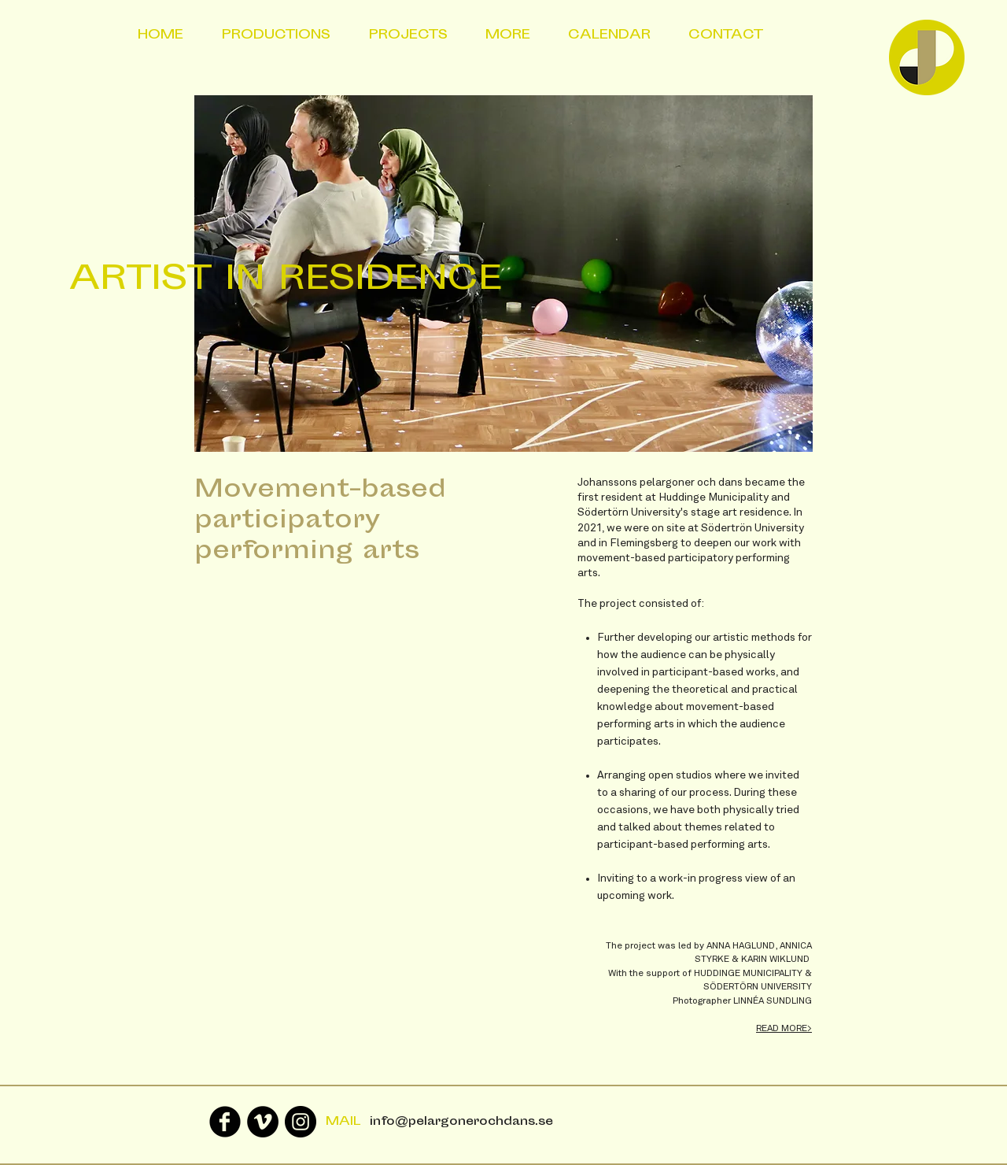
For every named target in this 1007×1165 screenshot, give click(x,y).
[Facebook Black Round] (225, 1121)
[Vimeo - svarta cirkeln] (262, 1121)
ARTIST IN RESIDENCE (285, 281)
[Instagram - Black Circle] (300, 1121)
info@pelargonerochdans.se (461, 1122)
